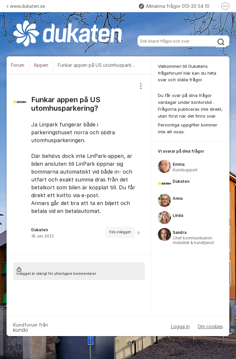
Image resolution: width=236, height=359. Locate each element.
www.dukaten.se (26, 6)
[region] (79, 164)
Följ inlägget (120, 232)
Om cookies (210, 326)
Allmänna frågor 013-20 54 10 (174, 6)
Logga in (180, 326)
